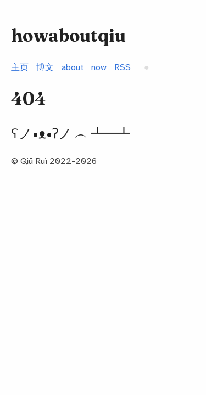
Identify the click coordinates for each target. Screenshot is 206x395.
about (72, 67)
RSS (122, 67)
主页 (20, 67)
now (99, 67)
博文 (45, 67)
